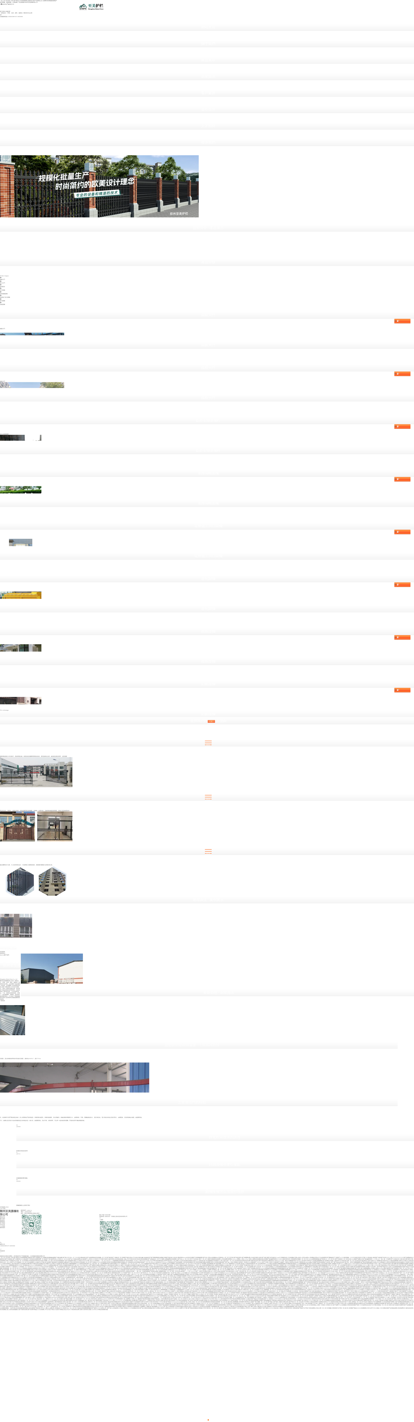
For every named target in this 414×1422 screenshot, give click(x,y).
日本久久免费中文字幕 (181, 1308)
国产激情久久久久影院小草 (99, 1308)
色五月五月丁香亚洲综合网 (71, 1309)
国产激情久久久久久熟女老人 (271, 1308)
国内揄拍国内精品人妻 (24, 1308)
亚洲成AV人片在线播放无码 (131, 1308)
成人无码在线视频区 (12, 1309)
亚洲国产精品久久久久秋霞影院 (357, 1308)
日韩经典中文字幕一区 (338, 1308)
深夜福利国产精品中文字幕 (300, 1308)
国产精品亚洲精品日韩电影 (195, 1308)
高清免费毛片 (401, 1308)
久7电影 (121, 1308)
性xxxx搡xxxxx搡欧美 (48, 1308)
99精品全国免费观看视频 (84, 1308)
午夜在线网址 (312, 1308)
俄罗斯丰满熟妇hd (224, 1308)
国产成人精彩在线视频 (146, 1308)
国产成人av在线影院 (112, 1308)
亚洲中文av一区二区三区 (69, 1308)
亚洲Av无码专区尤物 (85, 1309)
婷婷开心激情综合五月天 (167, 1308)
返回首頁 (4, 4)
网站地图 (59, 1257)
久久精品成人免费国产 (256, 1308)
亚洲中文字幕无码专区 (286, 1308)
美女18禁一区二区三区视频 (323, 1308)
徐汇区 (346, 1308)
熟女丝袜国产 (233, 1308)
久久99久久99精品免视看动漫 (99, 1309)
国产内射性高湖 (23, 1309)
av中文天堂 (47, 1309)
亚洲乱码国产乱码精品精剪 (389, 1308)
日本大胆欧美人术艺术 (243, 1308)
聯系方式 (10, 4)
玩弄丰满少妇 (14, 1308)
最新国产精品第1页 (36, 1308)
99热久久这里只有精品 (57, 1309)
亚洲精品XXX (58, 1308)
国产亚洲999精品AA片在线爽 (36, 1309)
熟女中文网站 (156, 1308)
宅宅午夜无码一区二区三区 (210, 1308)
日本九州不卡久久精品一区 (374, 1308)
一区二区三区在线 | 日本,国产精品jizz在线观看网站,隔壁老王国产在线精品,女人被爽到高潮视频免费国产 (28, 0)
